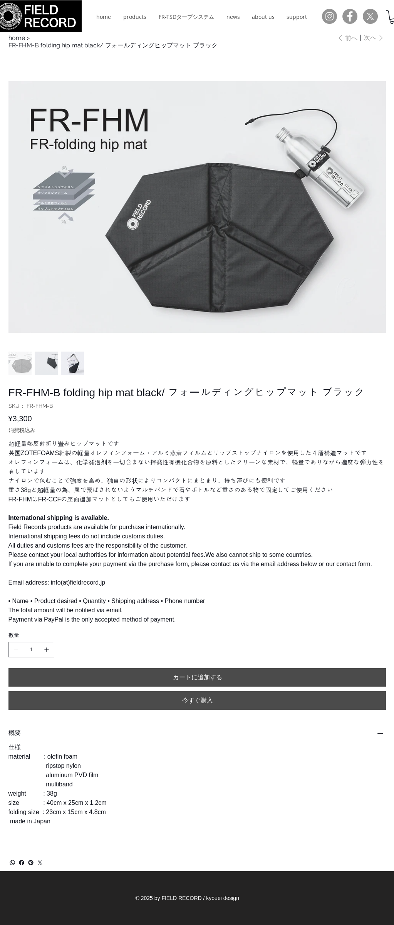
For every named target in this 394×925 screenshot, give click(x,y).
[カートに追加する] (197, 677)
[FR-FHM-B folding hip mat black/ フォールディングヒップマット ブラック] (113, 45)
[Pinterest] (31, 862)
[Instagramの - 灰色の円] (329, 16)
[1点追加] (46, 649)
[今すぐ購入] (197, 700)
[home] (16, 38)
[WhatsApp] (12, 862)
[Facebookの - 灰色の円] (349, 16)
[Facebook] (21, 862)
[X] (370, 16)
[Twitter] (40, 862)
